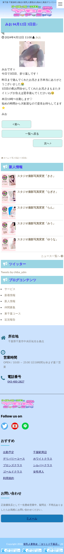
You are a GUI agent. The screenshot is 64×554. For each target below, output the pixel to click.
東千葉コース (12, 313)
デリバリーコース (14, 458)
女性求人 (38, 471)
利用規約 (8, 478)
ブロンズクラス (12, 465)
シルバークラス (42, 465)
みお (38, 37)
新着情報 (9, 295)
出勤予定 (8, 452)
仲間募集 (9, 307)
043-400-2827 (16, 381)
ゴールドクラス (12, 471)
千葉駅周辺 (40, 452)
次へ (47, 143)
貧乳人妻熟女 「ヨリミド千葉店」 (41, 543)
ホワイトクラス (42, 458)
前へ (16, 124)
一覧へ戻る (32, 133)
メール (32, 518)
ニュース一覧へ (52, 256)
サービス (9, 288)
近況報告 (9, 319)
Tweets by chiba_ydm (13, 272)
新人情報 (9, 301)
